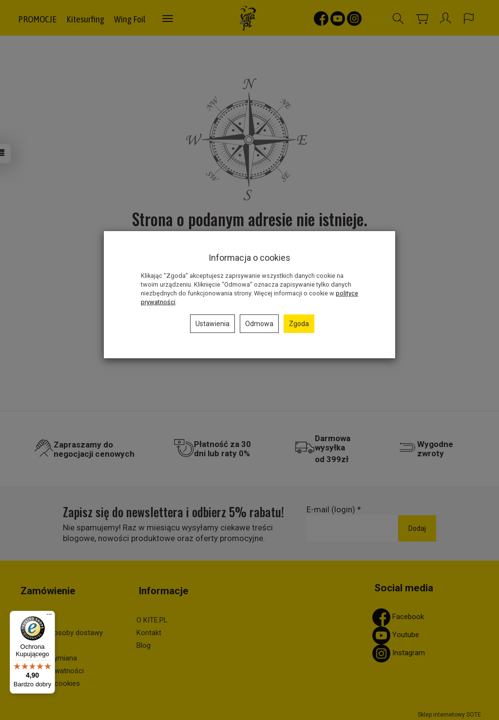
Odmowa (259, 324)
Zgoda (299, 324)
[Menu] (49, 617)
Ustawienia (212, 324)
